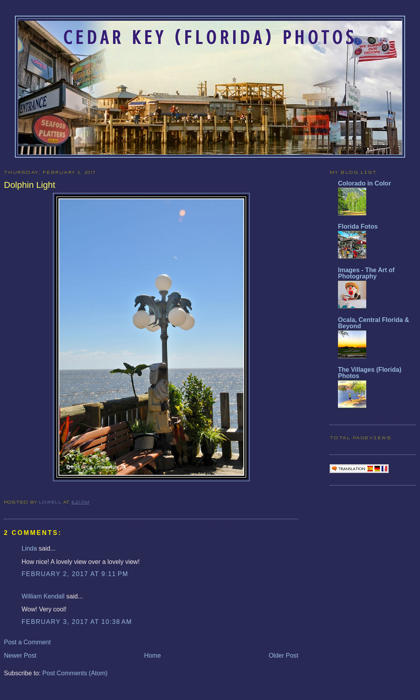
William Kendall (43, 596)
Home (152, 655)
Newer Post (20, 655)
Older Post (283, 655)
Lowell (51, 502)
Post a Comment (27, 642)
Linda (29, 548)
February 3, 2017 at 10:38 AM (77, 621)
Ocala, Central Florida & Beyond (373, 322)
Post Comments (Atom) (75, 673)
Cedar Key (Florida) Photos (210, 38)
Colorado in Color (364, 183)
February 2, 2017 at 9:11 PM (75, 574)
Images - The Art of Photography (366, 273)
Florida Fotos (358, 226)
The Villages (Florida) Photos (370, 372)
